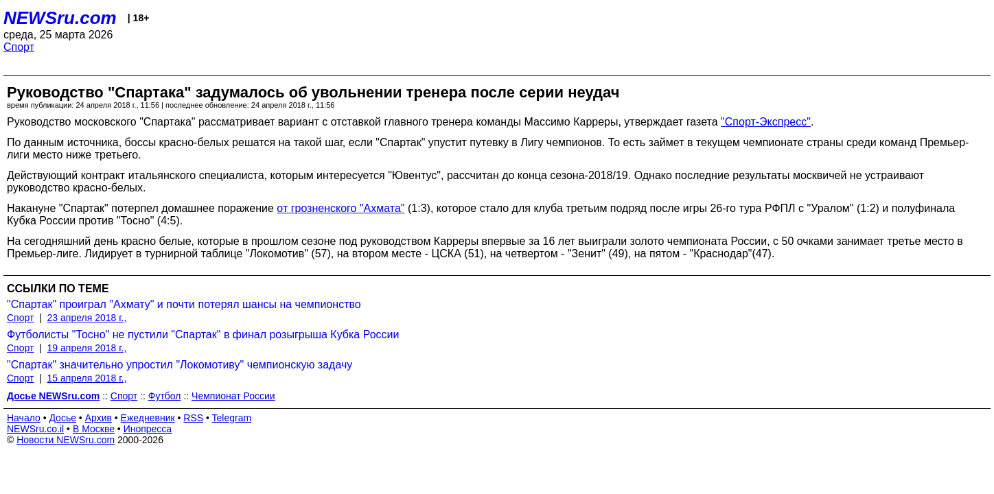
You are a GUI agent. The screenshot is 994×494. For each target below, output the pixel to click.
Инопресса (148, 428)
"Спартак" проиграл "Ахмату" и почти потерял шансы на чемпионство (184, 304)
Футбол (164, 395)
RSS (193, 417)
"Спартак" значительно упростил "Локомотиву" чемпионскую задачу (179, 364)
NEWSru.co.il (35, 428)
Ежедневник (148, 417)
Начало (24, 417)
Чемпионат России (233, 395)
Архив (98, 417)
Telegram (232, 417)
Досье (62, 417)
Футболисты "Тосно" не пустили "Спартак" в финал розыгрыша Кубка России (203, 334)
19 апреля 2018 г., (87, 347)
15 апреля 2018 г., (87, 378)
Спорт (18, 47)
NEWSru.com (60, 18)
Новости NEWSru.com (65, 439)
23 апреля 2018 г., (87, 317)
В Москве (94, 428)
